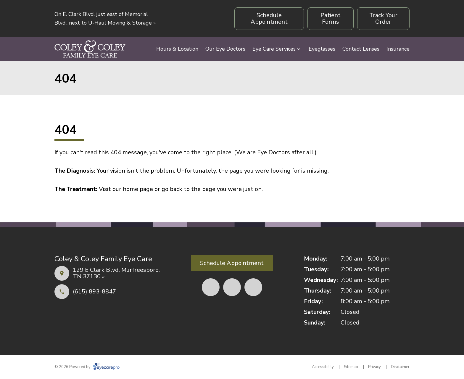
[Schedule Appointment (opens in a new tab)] (269, 18)
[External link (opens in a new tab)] (253, 287)
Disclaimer (400, 367)
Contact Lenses (360, 48)
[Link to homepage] (89, 49)
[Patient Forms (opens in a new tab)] (330, 18)
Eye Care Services (274, 48)
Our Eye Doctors (225, 48)
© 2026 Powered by (87, 367)
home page (138, 189)
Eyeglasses (322, 48)
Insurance (398, 48)
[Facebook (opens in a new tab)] (211, 287)
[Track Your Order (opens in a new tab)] (383, 18)
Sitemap (351, 367)
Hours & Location (177, 48)
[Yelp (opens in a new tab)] (232, 287)
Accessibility (323, 367)
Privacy (374, 367)
